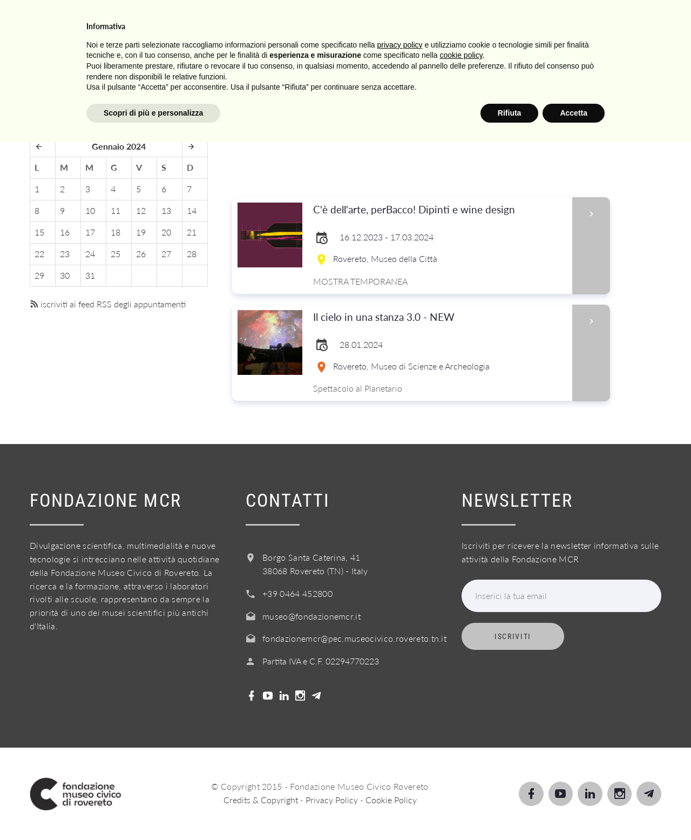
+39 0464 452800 (297, 593)
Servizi (338, 20)
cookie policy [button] (461, 753)
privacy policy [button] (400, 742)
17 (90, 232)
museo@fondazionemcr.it (311, 616)
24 (90, 253)
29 (39, 275)
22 (39, 253)
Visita (166, 20)
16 (65, 232)
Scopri (222, 20)
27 (166, 253)
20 (166, 232)
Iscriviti (512, 636)
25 (115, 253)
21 (192, 232)
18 (115, 232)
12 (141, 210)
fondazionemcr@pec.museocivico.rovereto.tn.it (354, 638)
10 (90, 210)
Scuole (279, 20)
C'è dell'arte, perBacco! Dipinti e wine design (439, 210)
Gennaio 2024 (119, 146)
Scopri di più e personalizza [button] (153, 810)
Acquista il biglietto (481, 20)
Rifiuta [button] (509, 810)
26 (141, 253)
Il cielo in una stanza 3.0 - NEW (439, 317)
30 (65, 275)
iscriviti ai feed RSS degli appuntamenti (108, 304)
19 (141, 232)
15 (39, 232)
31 (90, 275)
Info (390, 20)
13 (166, 210)
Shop (572, 20)
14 (192, 210)
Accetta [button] (573, 810)
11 (115, 210)
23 (65, 253)
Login (624, 20)
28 (192, 253)
